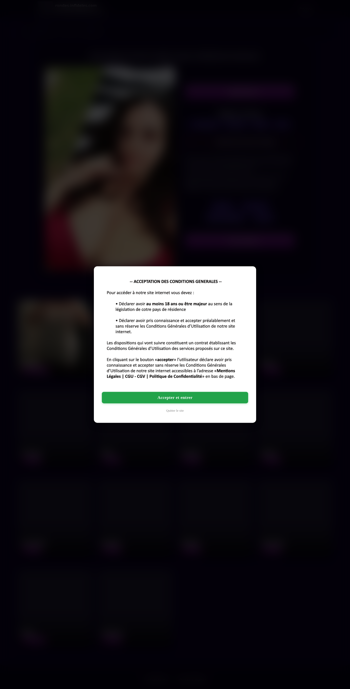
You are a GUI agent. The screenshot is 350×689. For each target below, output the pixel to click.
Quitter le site (175, 410)
